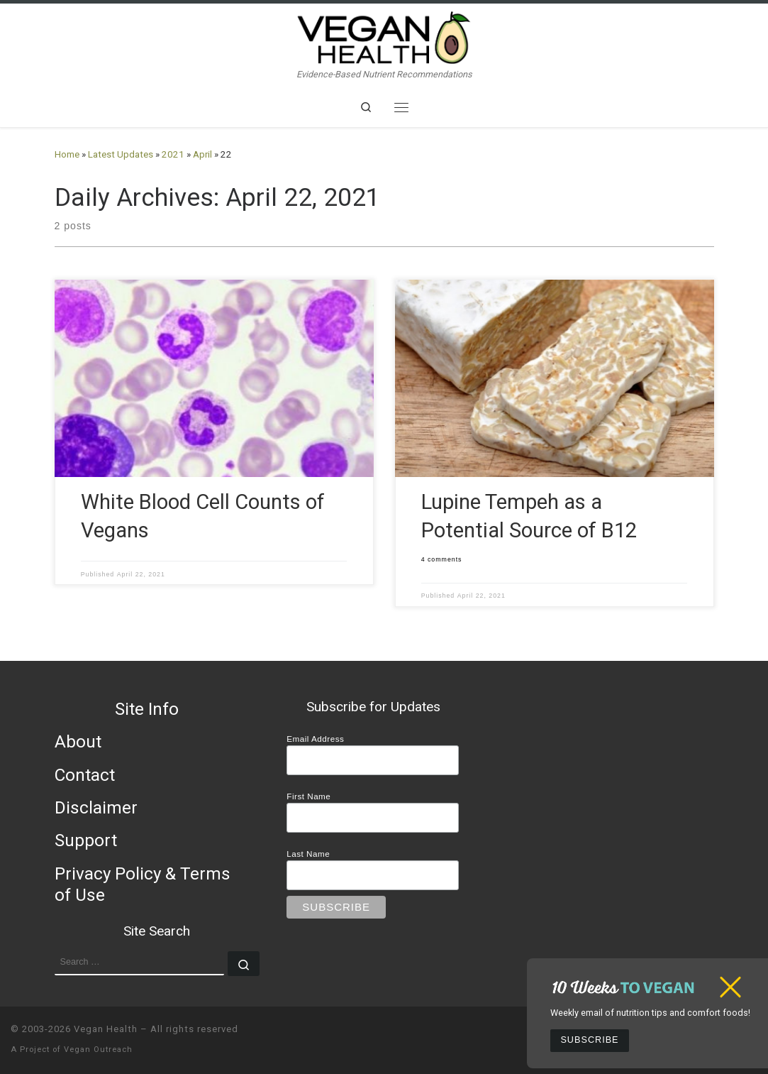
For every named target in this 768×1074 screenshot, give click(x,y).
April (202, 154)
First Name (308, 796)
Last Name (308, 853)
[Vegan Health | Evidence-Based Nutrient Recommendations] (384, 36)
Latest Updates (120, 154)
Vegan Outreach (98, 1049)
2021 (173, 154)
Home (67, 154)
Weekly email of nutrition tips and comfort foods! (650, 1012)
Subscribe (589, 1040)
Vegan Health (106, 1029)
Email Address (315, 738)
